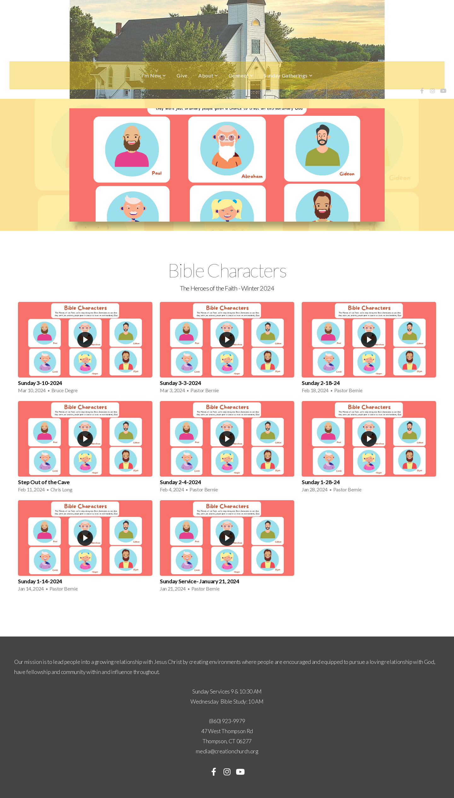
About (208, 75)
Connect (241, 75)
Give (182, 75)
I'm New (154, 75)
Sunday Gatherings (288, 75)
